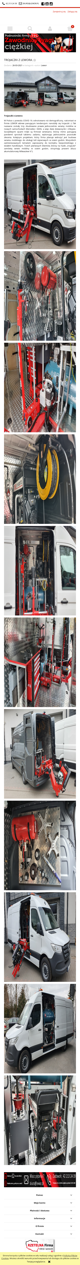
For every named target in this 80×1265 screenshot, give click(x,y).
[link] (40, 42)
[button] (10, 28)
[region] (40, 42)
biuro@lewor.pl (31, 3)
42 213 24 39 (9, 3)
